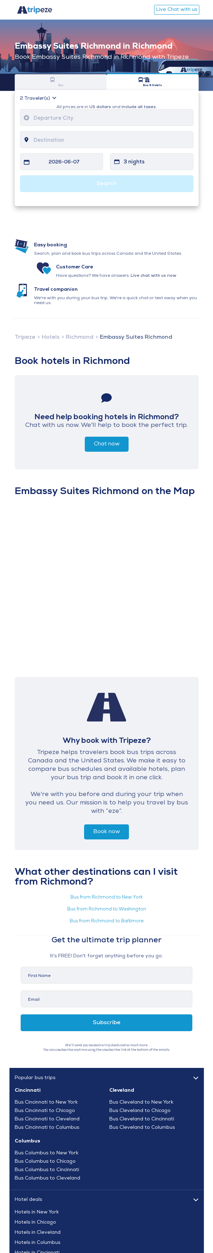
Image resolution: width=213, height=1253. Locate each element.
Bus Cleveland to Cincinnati (141, 1119)
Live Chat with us (176, 9)
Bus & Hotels (144, 82)
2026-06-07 (64, 162)
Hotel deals (28, 1199)
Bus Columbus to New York (46, 1153)
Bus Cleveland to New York (141, 1102)
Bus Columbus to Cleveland (47, 1178)
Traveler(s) (35, 98)
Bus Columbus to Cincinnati (47, 1170)
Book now (106, 832)
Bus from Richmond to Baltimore (107, 921)
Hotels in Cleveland (38, 1232)
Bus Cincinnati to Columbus (47, 1127)
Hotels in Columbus (37, 1242)
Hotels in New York (37, 1212)
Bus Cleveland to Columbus (142, 1127)
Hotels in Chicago (35, 1222)
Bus (52, 82)
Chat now (106, 444)
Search (106, 183)
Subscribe (107, 1023)
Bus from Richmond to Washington (106, 909)
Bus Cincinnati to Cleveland (47, 1119)
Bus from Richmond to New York (106, 897)
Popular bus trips (35, 1077)
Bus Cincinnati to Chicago (45, 1110)
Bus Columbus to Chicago (45, 1161)
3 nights (134, 162)
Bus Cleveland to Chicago (140, 1110)
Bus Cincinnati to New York (46, 1102)
